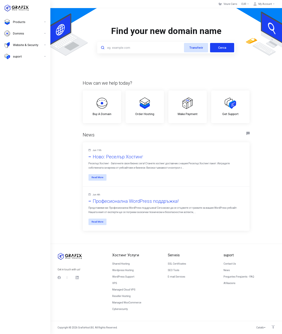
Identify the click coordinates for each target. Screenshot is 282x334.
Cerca (222, 47)
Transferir (196, 47)
